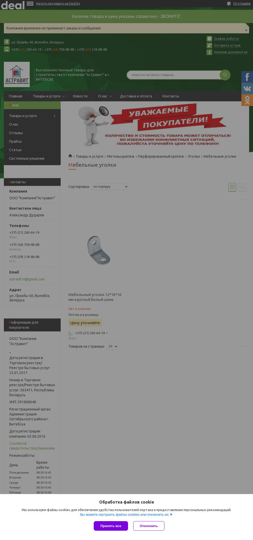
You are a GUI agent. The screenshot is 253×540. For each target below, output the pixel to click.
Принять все (110, 526)
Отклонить (149, 526)
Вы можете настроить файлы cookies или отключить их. (124, 514)
